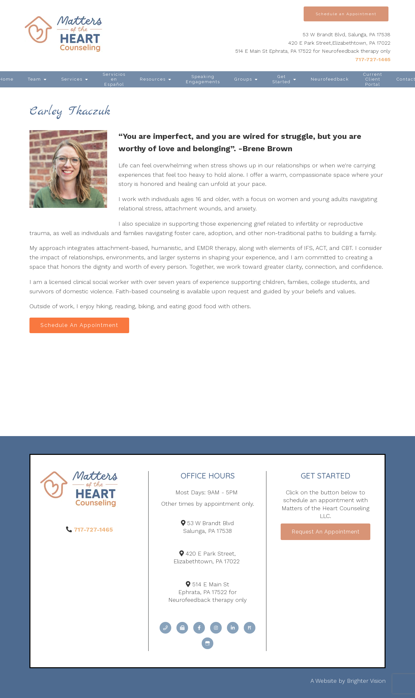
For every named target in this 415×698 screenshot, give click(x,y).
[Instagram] (216, 629)
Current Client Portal (372, 79)
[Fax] (182, 629)
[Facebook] (199, 629)
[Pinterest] (249, 629)
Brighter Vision (366, 681)
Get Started (281, 79)
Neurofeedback (330, 79)
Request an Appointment (326, 533)
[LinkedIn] (233, 629)
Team (34, 79)
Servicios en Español (114, 79)
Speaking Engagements (203, 79)
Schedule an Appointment (346, 14)
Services (72, 79)
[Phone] (165, 629)
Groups (243, 79)
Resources (153, 79)
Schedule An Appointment (80, 325)
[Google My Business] (207, 644)
